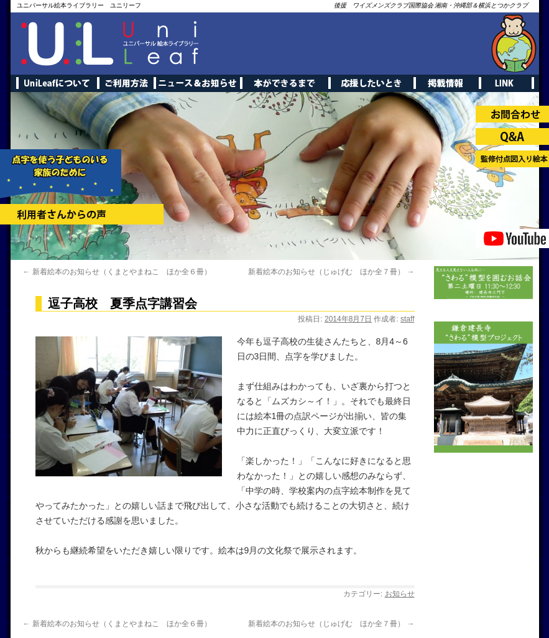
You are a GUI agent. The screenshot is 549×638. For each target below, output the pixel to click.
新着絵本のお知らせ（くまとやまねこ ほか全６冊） (117, 271)
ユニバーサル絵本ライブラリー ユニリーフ (79, 5)
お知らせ (400, 593)
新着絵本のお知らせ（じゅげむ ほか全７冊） (331, 271)
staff (407, 319)
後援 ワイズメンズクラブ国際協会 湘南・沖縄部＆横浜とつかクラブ (431, 5)
